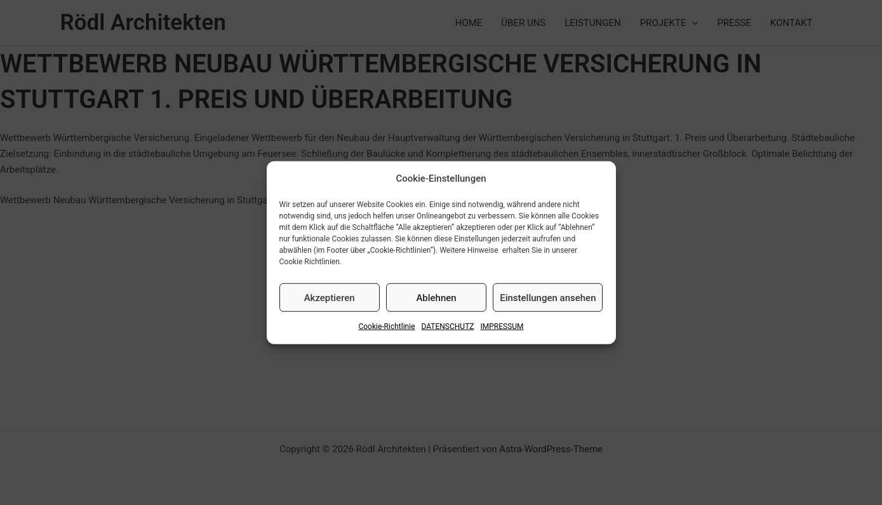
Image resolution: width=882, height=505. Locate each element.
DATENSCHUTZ (448, 326)
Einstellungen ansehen (548, 298)
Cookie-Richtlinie (386, 326)
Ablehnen (436, 298)
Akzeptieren (329, 298)
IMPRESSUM (502, 326)
